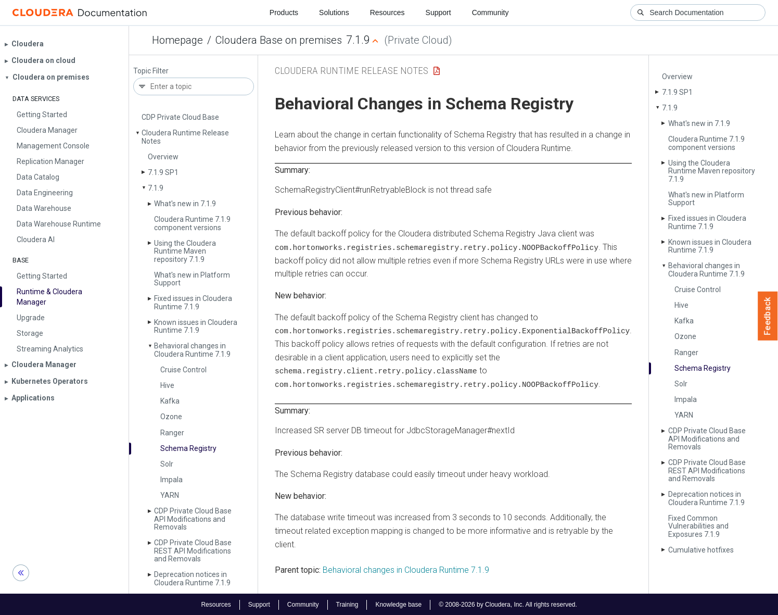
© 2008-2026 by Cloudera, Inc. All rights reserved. (508, 603)
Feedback (768, 316)
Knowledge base (398, 603)
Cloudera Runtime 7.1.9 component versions (192, 223)
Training (347, 603)
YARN (169, 495)
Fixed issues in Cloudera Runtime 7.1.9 (193, 302)
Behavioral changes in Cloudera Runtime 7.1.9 (192, 350)
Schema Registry (188, 448)
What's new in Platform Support (192, 279)
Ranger (172, 433)
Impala (171, 479)
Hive (167, 385)
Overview (163, 157)
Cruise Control (183, 370)
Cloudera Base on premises (278, 40)
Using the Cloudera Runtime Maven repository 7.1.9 (185, 251)
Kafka (170, 401)
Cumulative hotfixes (701, 550)
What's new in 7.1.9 (185, 203)
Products (284, 12)
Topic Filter (151, 71)
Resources (387, 12)
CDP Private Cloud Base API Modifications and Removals (193, 519)
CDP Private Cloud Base (180, 117)
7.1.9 (155, 188)
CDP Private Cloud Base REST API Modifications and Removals (193, 550)
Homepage (177, 40)
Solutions (334, 12)
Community (490, 12)
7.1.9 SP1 (163, 172)
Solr (166, 464)
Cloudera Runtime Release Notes (185, 137)
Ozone (171, 416)
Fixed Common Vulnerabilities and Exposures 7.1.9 (698, 526)
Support (438, 12)
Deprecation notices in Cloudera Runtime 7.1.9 (192, 578)
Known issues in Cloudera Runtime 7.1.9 (195, 326)
